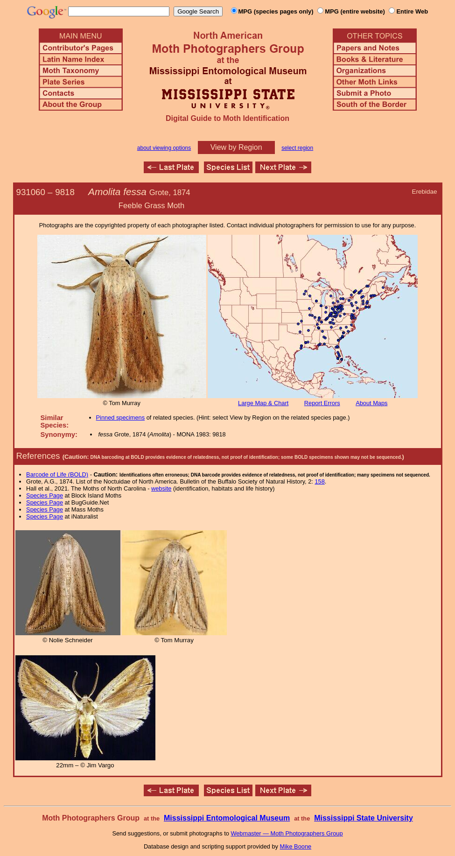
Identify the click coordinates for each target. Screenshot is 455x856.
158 (319, 481)
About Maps (371, 403)
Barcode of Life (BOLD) (57, 474)
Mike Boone (296, 846)
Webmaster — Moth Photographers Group (287, 833)
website (161, 488)
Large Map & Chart (263, 403)
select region (297, 148)
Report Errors (322, 403)
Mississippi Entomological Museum (227, 818)
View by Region (236, 147)
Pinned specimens (120, 417)
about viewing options (164, 148)
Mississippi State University (363, 818)
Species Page (44, 495)
